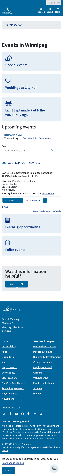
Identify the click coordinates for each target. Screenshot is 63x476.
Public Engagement (13, 388)
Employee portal (42, 367)
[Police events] (31, 246)
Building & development (47, 357)
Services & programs (44, 341)
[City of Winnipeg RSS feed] (34, 413)
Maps (4, 362)
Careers (37, 372)
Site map (38, 388)
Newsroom (8, 398)
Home (5, 341)
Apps (4, 351)
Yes (11, 284)
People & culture (42, 351)
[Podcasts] (28, 413)
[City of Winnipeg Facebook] (10, 413)
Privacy (37, 393)
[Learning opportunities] (31, 223)
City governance (42, 362)
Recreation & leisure (44, 346)
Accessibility (9, 346)
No (22, 284)
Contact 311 (9, 372)
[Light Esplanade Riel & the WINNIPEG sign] (31, 109)
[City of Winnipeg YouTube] (16, 413)
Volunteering (40, 377)
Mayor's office (9, 393)
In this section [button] (31, 25)
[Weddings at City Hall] (31, 83)
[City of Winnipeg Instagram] (22, 413)
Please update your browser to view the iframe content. (31, 136)
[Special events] (31, 61)
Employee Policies (43, 383)
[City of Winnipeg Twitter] (4, 413)
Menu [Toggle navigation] (57, 10)
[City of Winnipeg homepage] (11, 311)
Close (8, 470)
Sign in (52, 2)
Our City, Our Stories (13, 383)
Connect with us (11, 407)
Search (50, 10)
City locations (9, 377)
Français (41, 11)
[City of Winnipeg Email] (40, 413)
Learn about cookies (13, 463)
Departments (9, 367)
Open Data (8, 357)
